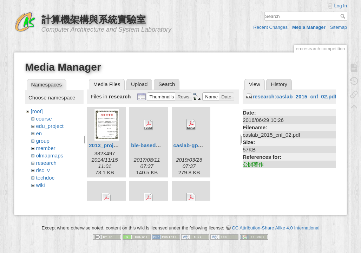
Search (343, 16)
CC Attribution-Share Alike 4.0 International (275, 228)
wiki (40, 185)
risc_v (43, 170)
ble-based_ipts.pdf (154, 145)
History (279, 84)
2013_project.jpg (109, 145)
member (45, 148)
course (44, 119)
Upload (139, 84)
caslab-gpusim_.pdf (198, 145)
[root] (37, 111)
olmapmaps (50, 155)
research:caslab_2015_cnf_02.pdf (294, 96)
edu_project (50, 126)
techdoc (45, 178)
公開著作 (253, 164)
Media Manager (309, 27)
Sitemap (338, 27)
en (39, 133)
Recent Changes (270, 27)
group (43, 141)
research (46, 163)
